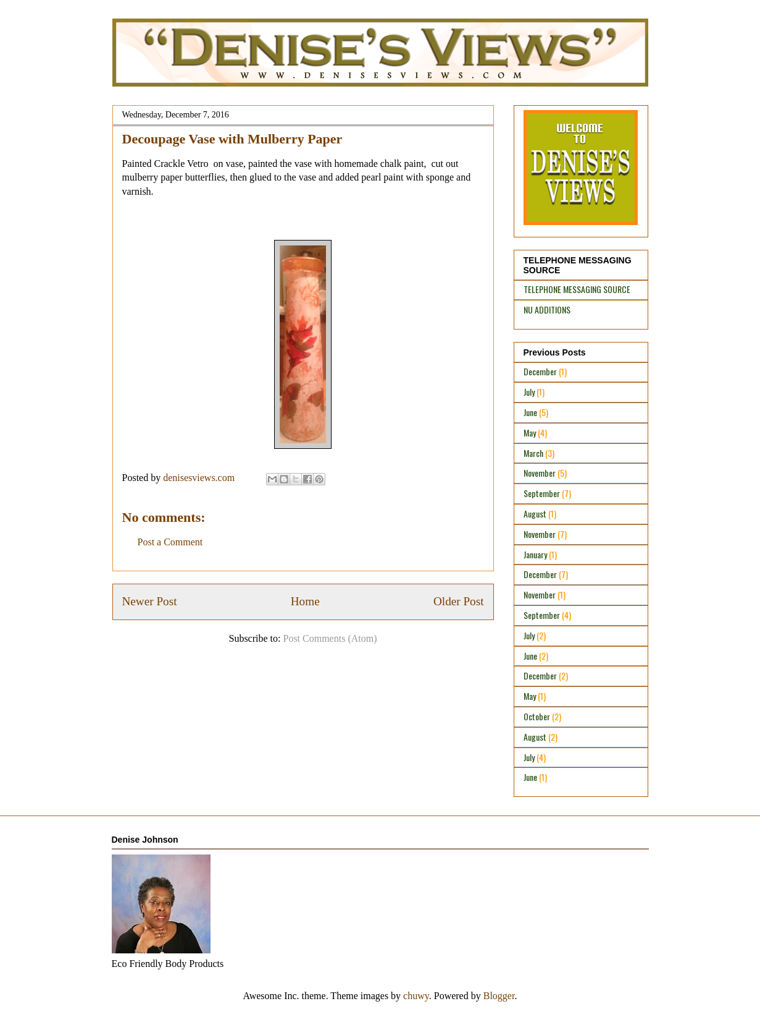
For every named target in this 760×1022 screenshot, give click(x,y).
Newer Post (149, 601)
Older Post (458, 601)
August (535, 513)
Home (305, 601)
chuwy (416, 995)
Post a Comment (170, 542)
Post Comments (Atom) (330, 638)
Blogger (499, 995)
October (537, 716)
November (540, 472)
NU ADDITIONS (547, 309)
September (542, 493)
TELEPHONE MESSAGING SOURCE (577, 289)
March (533, 452)
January (535, 554)
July (529, 391)
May (530, 432)
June (530, 412)
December (540, 371)
